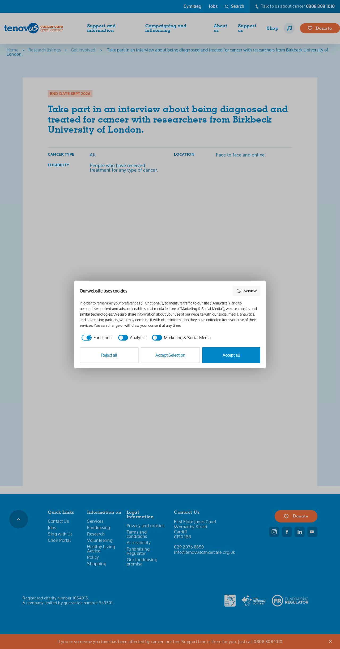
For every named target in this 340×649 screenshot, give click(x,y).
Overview (246, 291)
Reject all (109, 355)
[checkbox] (96, 337)
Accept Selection (170, 355)
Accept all (231, 355)
